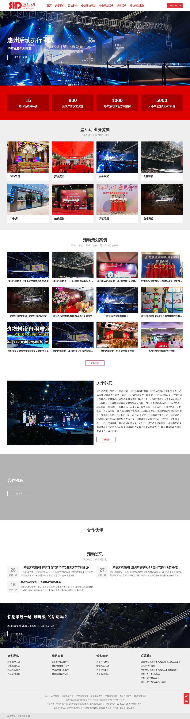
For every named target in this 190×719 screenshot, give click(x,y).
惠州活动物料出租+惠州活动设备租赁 (28, 316)
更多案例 (95, 363)
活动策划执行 (67, 696)
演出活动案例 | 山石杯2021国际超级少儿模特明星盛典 (73, 282)
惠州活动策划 (24, 716)
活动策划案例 (137, 5)
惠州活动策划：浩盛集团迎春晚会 (117, 351)
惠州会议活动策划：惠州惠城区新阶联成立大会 (117, 282)
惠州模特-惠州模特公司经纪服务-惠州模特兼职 (162, 282)
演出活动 (121, 5)
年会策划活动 (106, 5)
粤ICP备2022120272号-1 (115, 700)
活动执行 (73, 5)
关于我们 (60, 5)
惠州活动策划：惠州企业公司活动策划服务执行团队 (73, 352)
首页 (49, 5)
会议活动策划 (88, 5)
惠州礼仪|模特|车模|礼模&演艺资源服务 (72, 316)
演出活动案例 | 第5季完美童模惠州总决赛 (28, 281)
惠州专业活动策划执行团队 (161, 351)
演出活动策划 (82, 696)
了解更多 (106, 439)
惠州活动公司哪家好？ (117, 316)
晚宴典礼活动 (125, 696)
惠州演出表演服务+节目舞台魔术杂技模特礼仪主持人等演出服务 (162, 317)
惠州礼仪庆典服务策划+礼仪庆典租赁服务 (28, 351)
